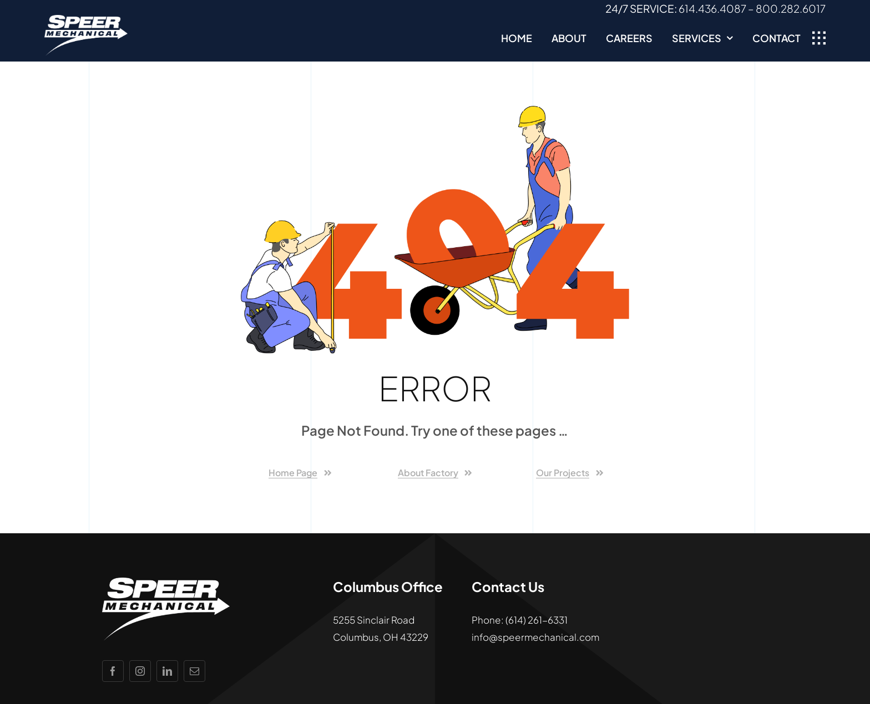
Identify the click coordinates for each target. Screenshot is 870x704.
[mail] (194, 671)
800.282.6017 (791, 8)
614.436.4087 (712, 8)
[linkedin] (167, 671)
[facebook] (113, 671)
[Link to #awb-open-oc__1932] (819, 38)
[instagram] (140, 671)
